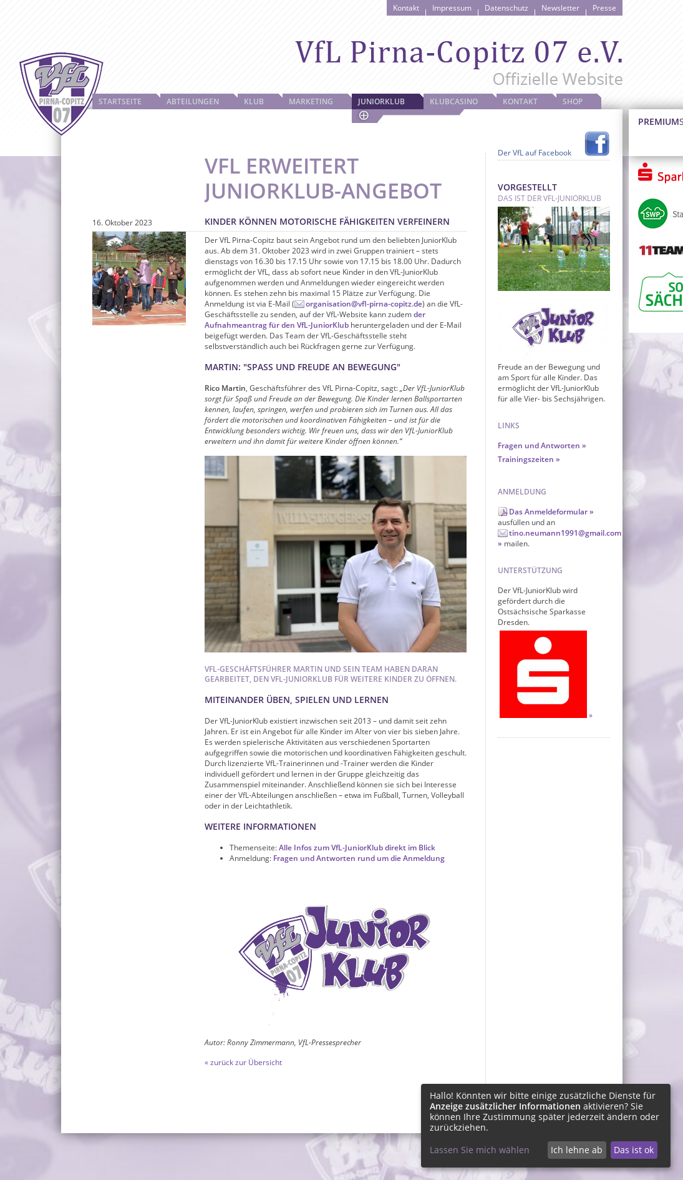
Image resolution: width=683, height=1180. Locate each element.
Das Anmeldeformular (548, 511)
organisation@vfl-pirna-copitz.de (364, 303)
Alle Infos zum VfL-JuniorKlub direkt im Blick (357, 847)
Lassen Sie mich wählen (480, 1149)
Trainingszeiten (526, 459)
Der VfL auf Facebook (534, 152)
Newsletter (560, 7)
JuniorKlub (381, 101)
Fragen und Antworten (539, 445)
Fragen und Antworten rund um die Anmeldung (359, 858)
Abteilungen (193, 101)
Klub (254, 101)
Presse (604, 7)
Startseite (120, 101)
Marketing (311, 101)
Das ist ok (634, 1150)
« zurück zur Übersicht (243, 1062)
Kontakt (406, 7)
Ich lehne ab (577, 1150)
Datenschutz (506, 7)
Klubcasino (454, 101)
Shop (573, 101)
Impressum (452, 7)
